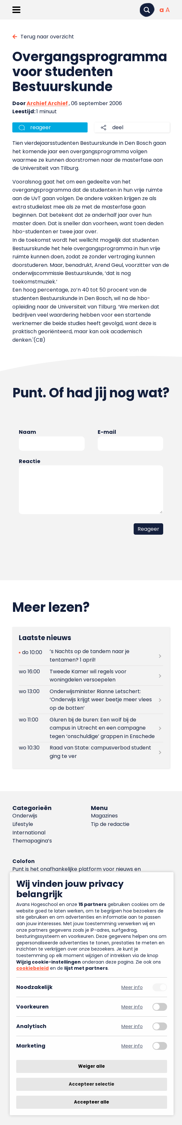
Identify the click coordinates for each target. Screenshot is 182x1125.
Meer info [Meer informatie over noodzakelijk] (132, 987)
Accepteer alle (91, 1102)
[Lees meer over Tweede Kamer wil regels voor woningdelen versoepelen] (91, 675)
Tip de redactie (110, 824)
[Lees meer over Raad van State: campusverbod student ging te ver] (91, 752)
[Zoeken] (147, 10)
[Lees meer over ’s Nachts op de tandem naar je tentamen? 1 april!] (91, 655)
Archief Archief (47, 103)
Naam (27, 432)
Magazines (104, 815)
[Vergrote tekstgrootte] (167, 10)
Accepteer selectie (91, 1084)
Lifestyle (22, 824)
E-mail (107, 432)
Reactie (29, 461)
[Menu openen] (16, 10)
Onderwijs (24, 815)
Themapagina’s (32, 840)
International (28, 832)
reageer (40, 127)
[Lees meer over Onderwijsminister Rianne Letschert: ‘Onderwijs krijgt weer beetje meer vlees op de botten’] (91, 700)
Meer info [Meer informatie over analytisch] (132, 1026)
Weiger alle (91, 1066)
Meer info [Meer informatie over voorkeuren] (132, 1007)
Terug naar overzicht (47, 36)
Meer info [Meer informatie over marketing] (132, 1046)
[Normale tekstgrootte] (161, 10)
